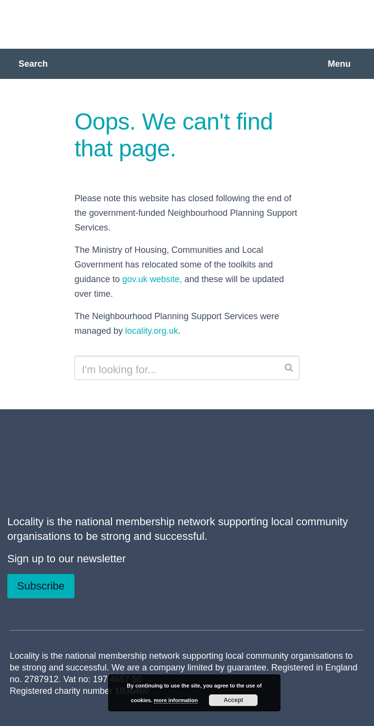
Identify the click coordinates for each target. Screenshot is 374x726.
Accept (233, 700)
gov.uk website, (152, 279)
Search (33, 64)
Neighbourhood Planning (124, 23)
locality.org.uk (151, 331)
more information (176, 700)
